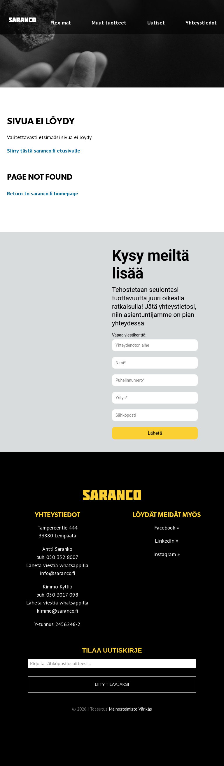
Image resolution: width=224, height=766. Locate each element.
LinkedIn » (166, 540)
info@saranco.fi (57, 573)
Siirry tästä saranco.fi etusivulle (43, 150)
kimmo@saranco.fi (57, 610)
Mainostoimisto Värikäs (130, 710)
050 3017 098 (62, 594)
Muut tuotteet (109, 22)
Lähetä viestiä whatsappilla (57, 565)
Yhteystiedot (201, 22)
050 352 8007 (62, 557)
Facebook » (166, 527)
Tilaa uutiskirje (112, 650)
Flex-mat (60, 22)
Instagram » (166, 554)
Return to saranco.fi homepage (43, 193)
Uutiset (156, 22)
